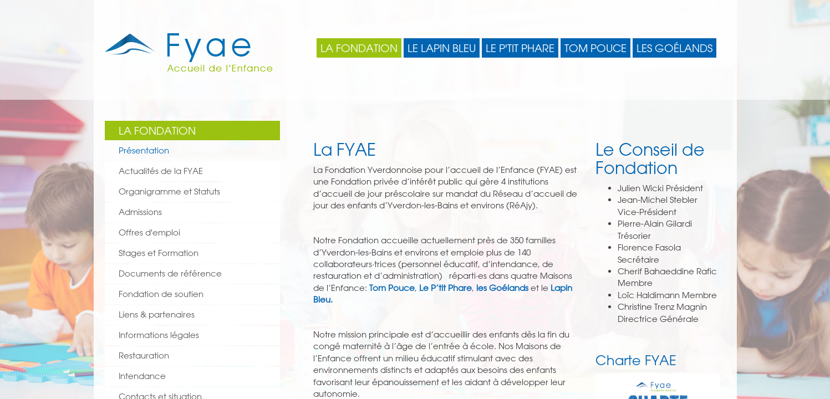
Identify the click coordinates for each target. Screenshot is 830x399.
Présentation (144, 150)
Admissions (140, 212)
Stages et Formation (158, 253)
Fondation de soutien (161, 294)
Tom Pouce (595, 48)
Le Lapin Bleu (442, 48)
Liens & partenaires (157, 314)
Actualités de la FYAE (161, 171)
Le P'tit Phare (520, 48)
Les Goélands (674, 48)
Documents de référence (170, 273)
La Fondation (359, 48)
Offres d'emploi (149, 232)
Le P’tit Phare (445, 288)
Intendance (142, 376)
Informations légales (159, 335)
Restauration (144, 355)
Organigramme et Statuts (169, 191)
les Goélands (502, 288)
